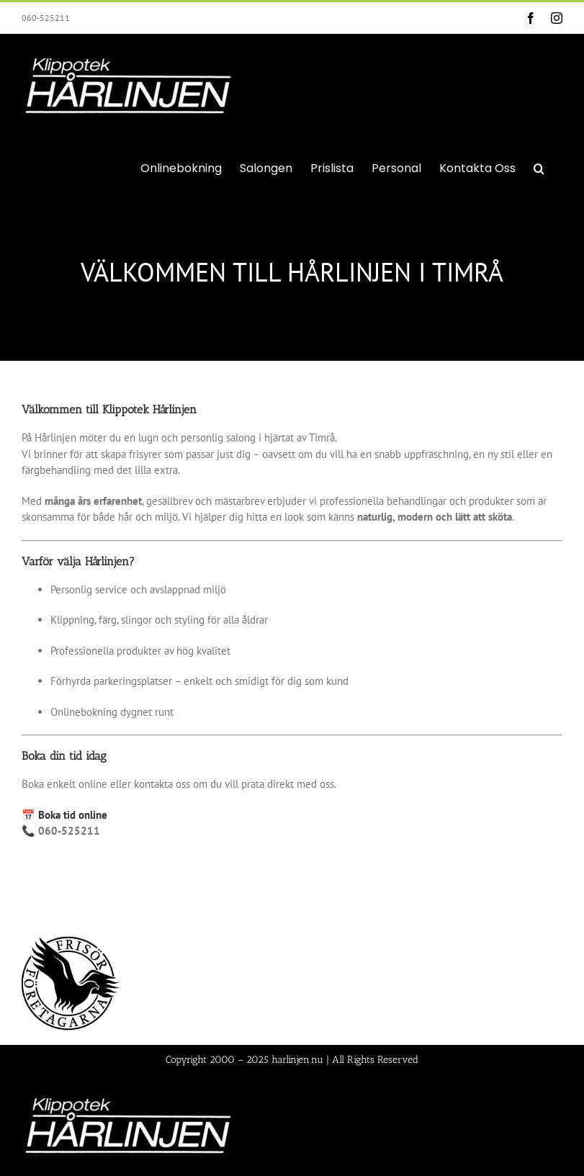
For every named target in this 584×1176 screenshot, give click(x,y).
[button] (539, 167)
